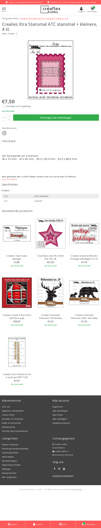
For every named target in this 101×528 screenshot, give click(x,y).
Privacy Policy (8, 441)
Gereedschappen (9, 487)
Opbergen (6, 495)
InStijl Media (76, 516)
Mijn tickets (57, 441)
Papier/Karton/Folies (11, 491)
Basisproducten (9, 499)
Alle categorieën (9, 503)
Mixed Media (8, 483)
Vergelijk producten (61, 449)
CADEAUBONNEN (10, 479)
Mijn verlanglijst (59, 445)
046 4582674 (58, 474)
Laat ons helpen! (9, 205)
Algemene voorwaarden (13, 437)
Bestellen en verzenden (12, 445)
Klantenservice (8, 453)
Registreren (57, 433)
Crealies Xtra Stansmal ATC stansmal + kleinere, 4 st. (44, 18)
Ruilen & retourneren (11, 449)
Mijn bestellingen (60, 437)
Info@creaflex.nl (60, 478)
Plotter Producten (10, 471)
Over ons (6, 433)
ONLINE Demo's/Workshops (15, 457)
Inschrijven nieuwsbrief (62, 502)
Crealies (11, 33)
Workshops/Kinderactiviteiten (15, 475)
